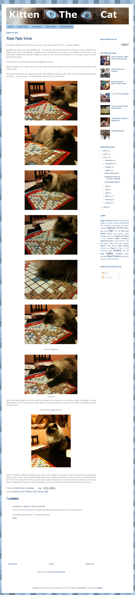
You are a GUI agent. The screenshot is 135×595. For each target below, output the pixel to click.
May (107, 190)
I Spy (102, 238)
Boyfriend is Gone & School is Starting (112, 178)
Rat (117, 248)
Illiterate (29, 492)
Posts (105, 273)
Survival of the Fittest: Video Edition (119, 107)
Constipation (125, 225)
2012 (105, 154)
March (107, 196)
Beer (120, 220)
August (108, 170)
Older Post (90, 564)
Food (102, 233)
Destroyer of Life (18, 492)
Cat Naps (109, 223)
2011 (105, 157)
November (109, 164)
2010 (105, 207)
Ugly (102, 254)
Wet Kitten (125, 256)
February (109, 200)
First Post (117, 231)
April (107, 193)
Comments (107, 277)
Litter (111, 241)
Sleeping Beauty (117, 131)
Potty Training (38, 492)
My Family (125, 241)
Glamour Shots (123, 234)
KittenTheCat (19, 488)
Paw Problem (124, 243)
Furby (115, 234)
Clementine (116, 225)
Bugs (124, 220)
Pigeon (103, 246)
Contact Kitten (23, 27)
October (108, 167)
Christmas (107, 225)
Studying (117, 250)
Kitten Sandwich (122, 238)
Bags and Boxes (106, 221)
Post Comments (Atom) (56, 572)
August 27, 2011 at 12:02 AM (34, 506)
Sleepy (110, 250)
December (109, 160)
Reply (15, 518)
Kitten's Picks (50, 27)
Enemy (105, 231)
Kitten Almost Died (112, 173)
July (107, 186)
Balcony (116, 220)
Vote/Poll (119, 254)
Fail (110, 230)
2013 (105, 151)
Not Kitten (104, 243)
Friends (109, 234)
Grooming (103, 236)
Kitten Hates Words (112, 182)
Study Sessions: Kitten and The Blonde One (119, 58)
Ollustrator (82, 588)
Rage (46, 492)
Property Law (104, 248)
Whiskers (103, 259)
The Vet (126, 250)
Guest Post (111, 236)
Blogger (99, 588)
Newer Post (12, 564)
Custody (103, 228)
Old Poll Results (65, 27)
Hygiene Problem (122, 236)
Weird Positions (114, 256)
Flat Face (125, 231)
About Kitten (36, 27)
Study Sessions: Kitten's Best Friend (118, 83)
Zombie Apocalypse (113, 259)
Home (11, 27)
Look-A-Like (118, 241)
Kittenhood (104, 241)
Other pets (113, 243)
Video (109, 253)
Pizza (109, 246)
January (108, 203)
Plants (114, 246)
